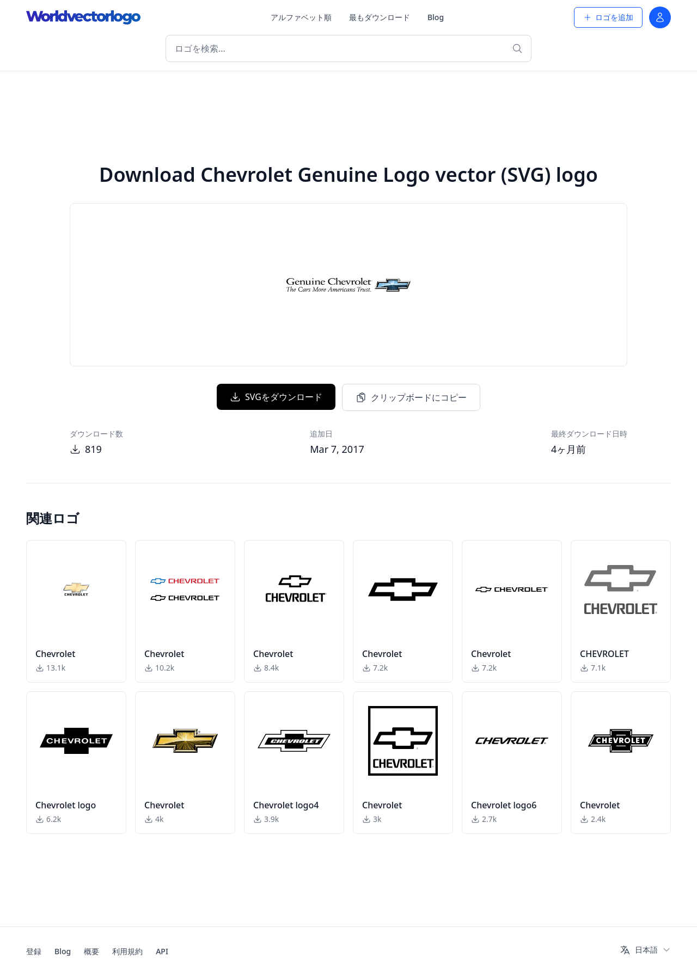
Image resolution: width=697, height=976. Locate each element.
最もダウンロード (379, 17)
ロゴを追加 (608, 17)
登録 (33, 951)
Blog (435, 17)
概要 (91, 951)
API (162, 951)
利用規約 (127, 951)
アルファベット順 (301, 17)
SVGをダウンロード (276, 397)
